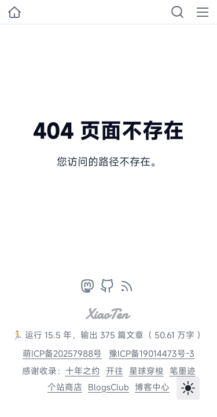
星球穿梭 (146, 370)
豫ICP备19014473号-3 (151, 353)
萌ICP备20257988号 (62, 353)
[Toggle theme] (188, 388)
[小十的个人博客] (14, 12)
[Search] (177, 12)
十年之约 (82, 370)
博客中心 (152, 387)
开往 (114, 370)
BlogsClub (108, 387)
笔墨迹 (183, 370)
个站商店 (64, 387)
